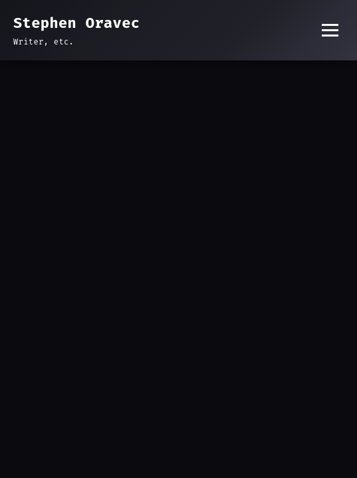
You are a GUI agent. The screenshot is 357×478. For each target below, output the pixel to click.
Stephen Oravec (76, 23)
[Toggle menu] (330, 30)
